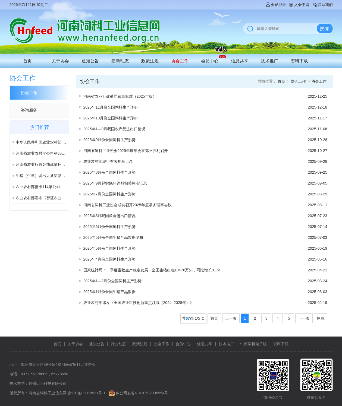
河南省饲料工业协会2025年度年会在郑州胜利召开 (125, 150)
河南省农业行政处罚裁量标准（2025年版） (41, 164)
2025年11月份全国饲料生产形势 (110, 107)
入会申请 (299, 4)
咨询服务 (29, 110)
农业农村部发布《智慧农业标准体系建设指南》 (41, 198)
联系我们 (322, 4)
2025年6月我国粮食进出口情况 (109, 216)
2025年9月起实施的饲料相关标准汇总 (115, 183)
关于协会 (60, 61)
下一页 (304, 318)
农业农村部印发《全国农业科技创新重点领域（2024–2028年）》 (138, 302)
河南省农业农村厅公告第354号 (41, 153)
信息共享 (239, 61)
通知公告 (90, 61)
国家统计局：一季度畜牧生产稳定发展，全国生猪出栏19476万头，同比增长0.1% (152, 270)
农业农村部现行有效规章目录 (108, 161)
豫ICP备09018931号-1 (86, 393)
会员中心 (209, 61)
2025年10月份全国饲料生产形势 (110, 118)
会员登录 (275, 4)
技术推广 (269, 61)
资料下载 (299, 61)
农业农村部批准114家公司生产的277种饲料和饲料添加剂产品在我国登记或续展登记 (41, 187)
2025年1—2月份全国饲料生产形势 (112, 281)
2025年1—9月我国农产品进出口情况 (114, 129)
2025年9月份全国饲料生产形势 (109, 140)
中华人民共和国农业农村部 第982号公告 (41, 142)
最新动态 (120, 61)
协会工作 (180, 61)
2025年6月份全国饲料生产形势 (109, 226)
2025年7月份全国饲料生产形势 (109, 194)
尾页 (320, 318)
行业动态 (118, 344)
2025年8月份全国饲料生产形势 (109, 172)
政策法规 (150, 61)
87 (188, 318)
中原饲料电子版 (253, 344)
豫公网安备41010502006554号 (142, 393)
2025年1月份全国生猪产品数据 (109, 292)
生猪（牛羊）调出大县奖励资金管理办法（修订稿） (41, 175)
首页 (27, 61)
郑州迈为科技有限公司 (48, 383)
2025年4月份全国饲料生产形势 (109, 259)
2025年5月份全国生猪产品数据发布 (113, 237)
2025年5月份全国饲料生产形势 (109, 248)
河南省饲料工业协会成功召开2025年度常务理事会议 (127, 205)
